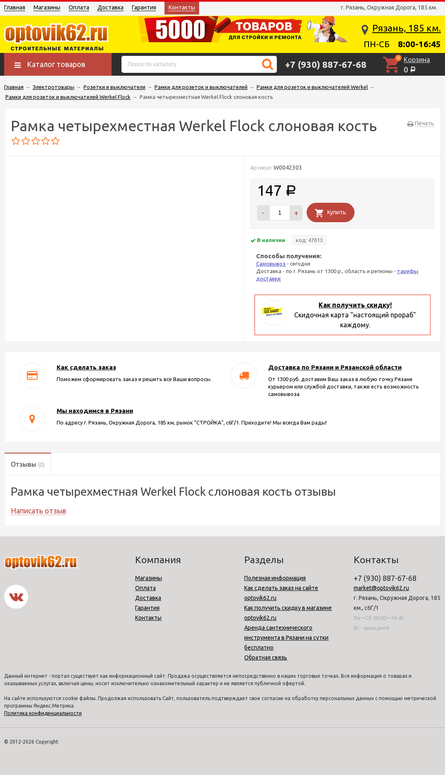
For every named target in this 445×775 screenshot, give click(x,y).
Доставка (111, 7)
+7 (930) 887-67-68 (325, 64)
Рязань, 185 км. (406, 28)
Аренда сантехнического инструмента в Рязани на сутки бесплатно (286, 637)
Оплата (79, 7)
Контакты (182, 7)
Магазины (46, 7)
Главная (14, 7)
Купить (336, 212)
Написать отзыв (38, 510)
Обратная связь (265, 657)
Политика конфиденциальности (43, 713)
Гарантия (144, 7)
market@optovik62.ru (381, 588)
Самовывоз (271, 263)
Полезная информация (275, 578)
